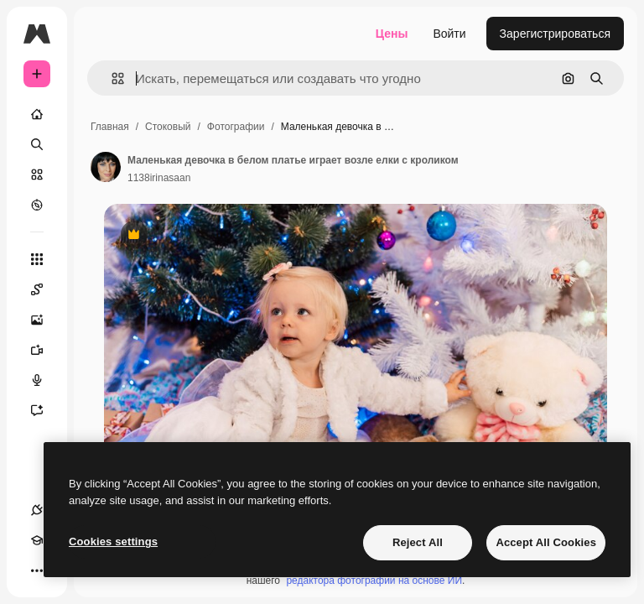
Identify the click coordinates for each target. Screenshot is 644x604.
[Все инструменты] (36, 259)
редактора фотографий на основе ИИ (374, 580)
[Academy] (36, 540)
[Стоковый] (36, 174)
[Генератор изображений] (45, 319)
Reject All (417, 542)
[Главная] (36, 114)
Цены (392, 33)
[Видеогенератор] (45, 349)
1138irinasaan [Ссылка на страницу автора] (158, 178)
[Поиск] (36, 144)
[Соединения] (36, 510)
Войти (449, 33)
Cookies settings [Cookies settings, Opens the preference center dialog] (113, 541)
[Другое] (36, 570)
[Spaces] (45, 289)
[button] (111, 78)
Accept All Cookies (546, 542)
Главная (110, 127)
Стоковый (167, 127)
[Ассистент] (45, 410)
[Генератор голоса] (45, 380)
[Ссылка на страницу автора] (106, 167)
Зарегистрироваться (555, 33)
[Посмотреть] (36, 204)
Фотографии (236, 127)
